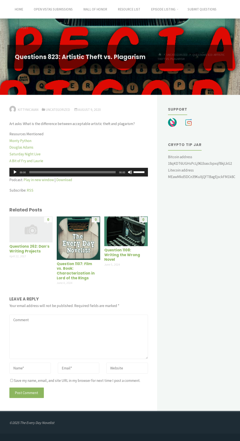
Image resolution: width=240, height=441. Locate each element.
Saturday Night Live (25, 154)
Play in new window (39, 179)
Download (64, 179)
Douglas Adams (21, 147)
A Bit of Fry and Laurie (26, 160)
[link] (38, 28)
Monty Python (20, 140)
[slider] (72, 172)
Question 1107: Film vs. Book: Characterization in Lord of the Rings (76, 271)
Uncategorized (58, 110)
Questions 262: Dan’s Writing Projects (29, 249)
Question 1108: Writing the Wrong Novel (122, 255)
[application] (78, 172)
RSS (30, 190)
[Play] (15, 172)
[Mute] (130, 172)
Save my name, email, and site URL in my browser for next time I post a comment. (75, 380)
